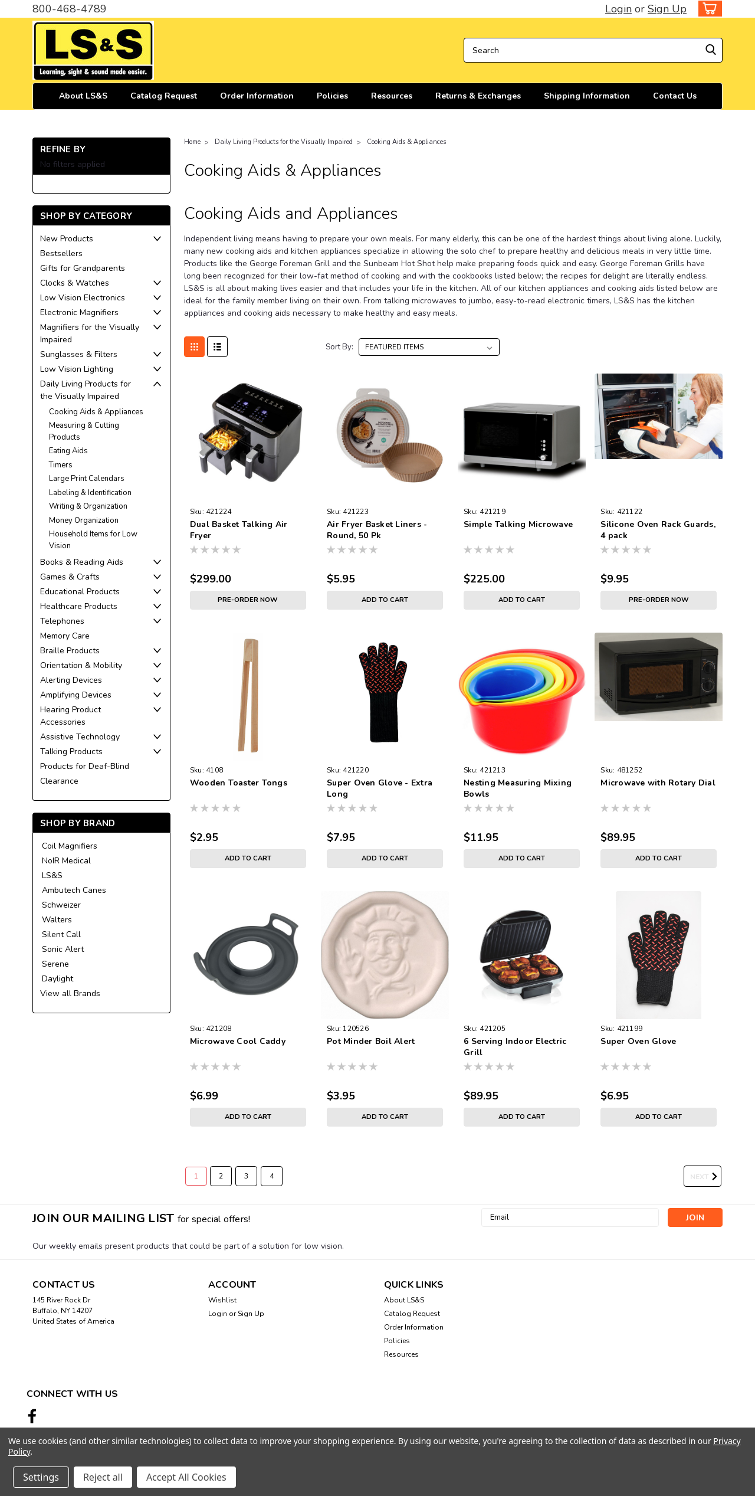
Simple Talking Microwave (518, 524)
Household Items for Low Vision (93, 540)
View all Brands (70, 993)
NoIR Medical (66, 860)
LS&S (52, 875)
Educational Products (80, 591)
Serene (55, 964)
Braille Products (70, 650)
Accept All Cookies (186, 1477)
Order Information (257, 96)
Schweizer (61, 905)
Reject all (103, 1477)
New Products (66, 238)
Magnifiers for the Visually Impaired (89, 333)
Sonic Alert (63, 949)
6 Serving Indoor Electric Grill (515, 1047)
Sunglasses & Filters (78, 354)
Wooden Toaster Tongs (238, 782)
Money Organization (84, 520)
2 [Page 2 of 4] (221, 1176)
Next (705, 1177)
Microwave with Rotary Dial (657, 782)
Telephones (62, 621)
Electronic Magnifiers (79, 312)
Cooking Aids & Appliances (96, 412)
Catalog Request (163, 96)
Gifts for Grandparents (82, 268)
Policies (332, 96)
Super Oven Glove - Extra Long (379, 788)
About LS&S (83, 96)
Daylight (57, 978)
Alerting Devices (71, 680)
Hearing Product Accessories (70, 716)
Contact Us (675, 96)
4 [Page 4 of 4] (272, 1176)
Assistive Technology (80, 736)
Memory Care (65, 635)
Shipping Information (587, 96)
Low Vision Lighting (76, 369)
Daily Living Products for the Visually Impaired (85, 390)
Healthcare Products (78, 606)
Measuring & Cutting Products (84, 431)
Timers (61, 465)
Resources (391, 96)
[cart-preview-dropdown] (707, 9)
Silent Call (61, 934)
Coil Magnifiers (69, 846)
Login (618, 9)
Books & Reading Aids (81, 562)
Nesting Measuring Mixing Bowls (518, 788)
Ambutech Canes (74, 890)
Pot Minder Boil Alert (371, 1041)
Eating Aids (68, 451)
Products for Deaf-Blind (84, 766)
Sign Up (667, 9)
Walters (57, 919)
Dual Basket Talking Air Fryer (239, 530)
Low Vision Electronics (82, 297)
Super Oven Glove (638, 1041)
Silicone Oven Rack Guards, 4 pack (657, 530)
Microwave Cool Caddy (237, 1041)
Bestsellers (61, 253)
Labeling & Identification (90, 492)
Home (192, 142)
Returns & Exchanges (478, 96)
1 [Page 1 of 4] (196, 1176)
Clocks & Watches (74, 283)
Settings (41, 1477)
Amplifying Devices (75, 694)
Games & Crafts (70, 576)
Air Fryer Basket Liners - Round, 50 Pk (377, 530)
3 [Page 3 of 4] (246, 1176)
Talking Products (71, 751)
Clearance (59, 781)
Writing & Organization (88, 506)
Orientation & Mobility (81, 665)
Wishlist (222, 1300)
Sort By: (339, 347)
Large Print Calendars (86, 478)
